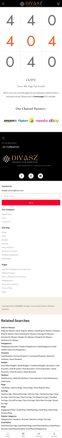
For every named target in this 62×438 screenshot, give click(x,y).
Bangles (5, 240)
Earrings (5, 243)
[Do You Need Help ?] (3, 138)
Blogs (4, 292)
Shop (4, 236)
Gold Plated (6, 258)
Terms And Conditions (10, 284)
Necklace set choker (9, 251)
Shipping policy (7, 280)
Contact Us (6, 222)
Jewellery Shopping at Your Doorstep (16, 269)
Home (4, 232)
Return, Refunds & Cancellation (14, 277)
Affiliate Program (8, 273)
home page (39, 96)
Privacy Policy (7, 288)
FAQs (4, 218)
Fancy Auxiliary (8, 247)
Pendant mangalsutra (10, 255)
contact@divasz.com (15, 190)
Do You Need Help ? (9, 143)
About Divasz (7, 214)
